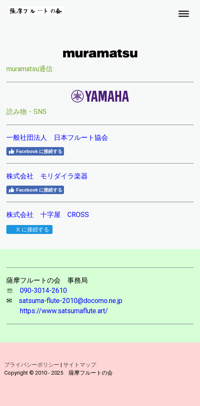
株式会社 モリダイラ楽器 (47, 176)
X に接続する (29, 229)
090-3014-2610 (43, 290)
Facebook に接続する (35, 151)
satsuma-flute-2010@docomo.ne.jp (70, 301)
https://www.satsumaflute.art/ (64, 311)
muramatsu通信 (29, 69)
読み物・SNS (26, 112)
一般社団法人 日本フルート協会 (57, 137)
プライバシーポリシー (31, 365)
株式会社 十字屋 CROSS (47, 215)
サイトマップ (79, 365)
